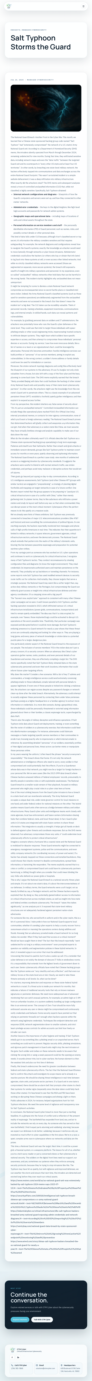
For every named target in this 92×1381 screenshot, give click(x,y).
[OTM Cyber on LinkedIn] (18, 1357)
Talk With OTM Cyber (42, 1320)
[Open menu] (83, 6)
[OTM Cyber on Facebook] (12, 1357)
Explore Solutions (20, 1320)
